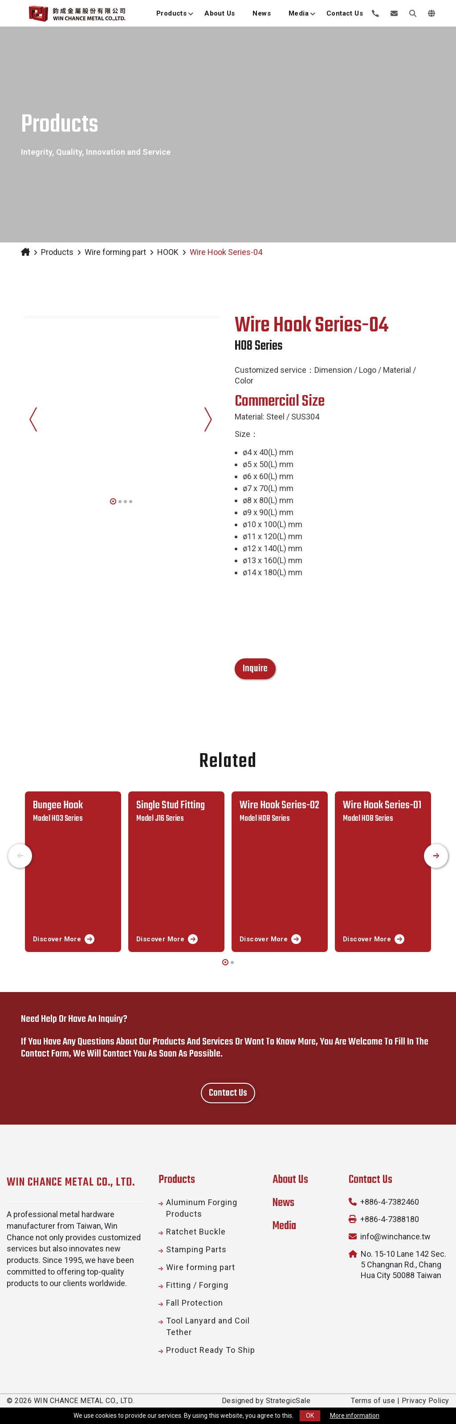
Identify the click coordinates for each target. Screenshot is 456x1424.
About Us (290, 1180)
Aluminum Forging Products (201, 1208)
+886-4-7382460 (389, 1201)
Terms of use (373, 1400)
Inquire (255, 668)
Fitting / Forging (197, 1285)
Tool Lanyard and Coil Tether (208, 1326)
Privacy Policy (425, 1400)
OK (310, 1415)
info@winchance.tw (395, 1236)
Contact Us (370, 1180)
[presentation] (33, 413)
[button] (113, 500)
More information (354, 1415)
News (283, 1203)
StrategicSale (288, 1400)
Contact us (228, 1093)
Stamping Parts (196, 1249)
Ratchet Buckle (196, 1231)
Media (284, 1226)
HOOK (168, 252)
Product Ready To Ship (210, 1350)
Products (57, 252)
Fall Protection (194, 1302)
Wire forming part (115, 252)
